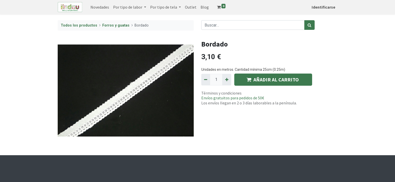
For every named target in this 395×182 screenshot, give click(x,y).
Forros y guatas (115, 25)
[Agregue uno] (226, 79)
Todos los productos (79, 25)
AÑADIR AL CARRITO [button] (273, 79)
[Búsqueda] (309, 25)
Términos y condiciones (221, 93)
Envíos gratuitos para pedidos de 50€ (232, 97)
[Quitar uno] (205, 79)
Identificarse (323, 7)
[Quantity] (216, 79)
